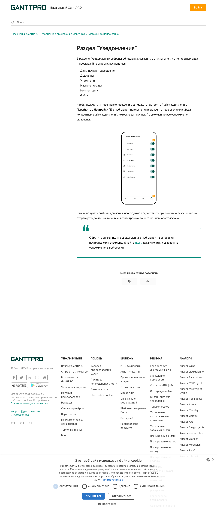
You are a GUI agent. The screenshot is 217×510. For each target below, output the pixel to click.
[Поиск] (108, 22)
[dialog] (108, 482)
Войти (198, 7)
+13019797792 (20, 415)
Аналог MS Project (191, 383)
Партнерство (69, 414)
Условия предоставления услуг (101, 369)
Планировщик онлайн (163, 435)
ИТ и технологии (130, 365)
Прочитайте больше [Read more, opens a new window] (112, 479)
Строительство (130, 387)
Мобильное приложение (104, 33)
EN (13, 423)
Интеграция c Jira (161, 391)
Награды (66, 402)
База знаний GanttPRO (24, 33)
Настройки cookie (102, 395)
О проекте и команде (74, 371)
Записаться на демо (73, 387)
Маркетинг (127, 392)
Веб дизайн (127, 418)
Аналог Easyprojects (192, 427)
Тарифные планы (71, 429)
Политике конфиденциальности (30, 403)
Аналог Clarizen (189, 438)
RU (22, 423)
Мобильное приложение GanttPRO (64, 33)
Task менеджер (159, 406)
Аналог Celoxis (189, 415)
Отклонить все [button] (121, 496)
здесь (138, 242)
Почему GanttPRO (72, 365)
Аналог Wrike (187, 365)
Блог (64, 435)
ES (30, 423)
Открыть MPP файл (161, 385)
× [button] (213, 459)
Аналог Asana (188, 404)
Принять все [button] (93, 496)
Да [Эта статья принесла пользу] (129, 281)
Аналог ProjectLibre (191, 433)
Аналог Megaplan (190, 444)
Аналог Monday (189, 410)
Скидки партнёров (72, 408)
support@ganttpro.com (25, 411)
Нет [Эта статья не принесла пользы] (148, 281)
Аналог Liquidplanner (192, 371)
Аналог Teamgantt (191, 398)
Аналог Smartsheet (191, 377)
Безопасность (99, 389)
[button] (108, 504)
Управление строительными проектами (160, 416)
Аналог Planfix (188, 450)
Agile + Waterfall (130, 371)
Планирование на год (163, 441)
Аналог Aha (186, 421)
